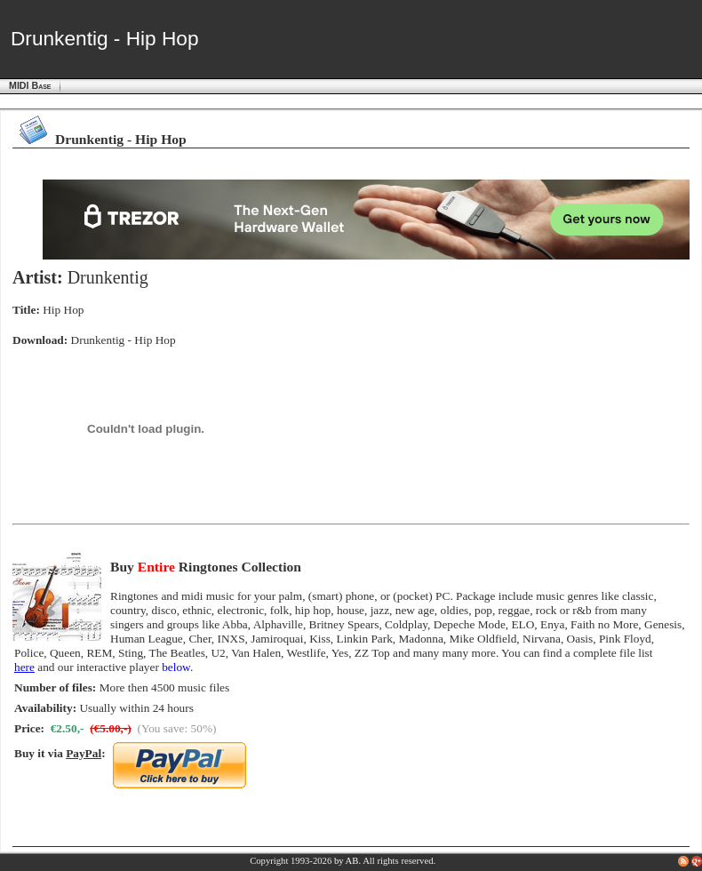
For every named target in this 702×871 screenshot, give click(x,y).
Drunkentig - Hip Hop (123, 340)
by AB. (347, 861)
